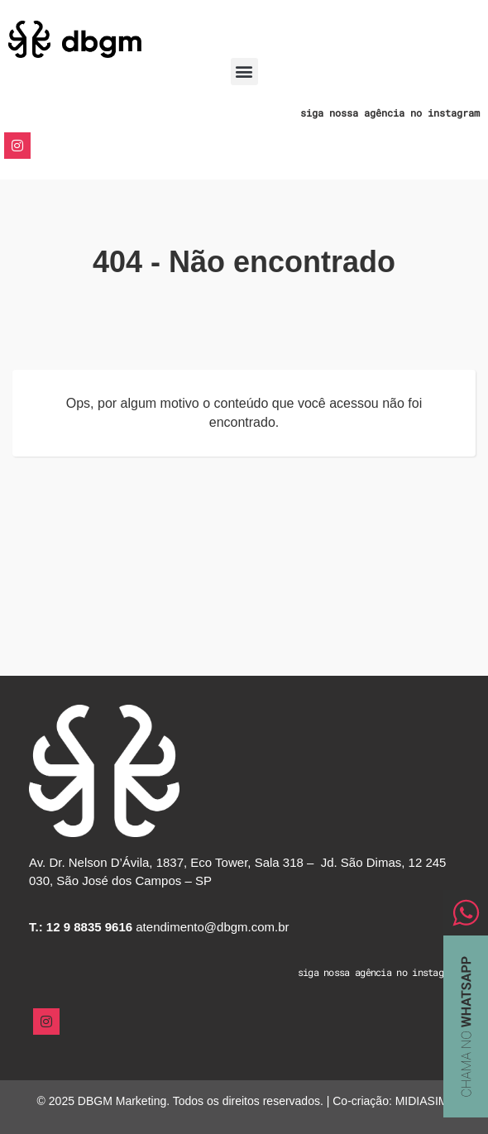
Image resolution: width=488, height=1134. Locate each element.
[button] (244, 71)
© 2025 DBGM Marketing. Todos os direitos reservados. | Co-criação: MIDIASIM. (244, 1101)
